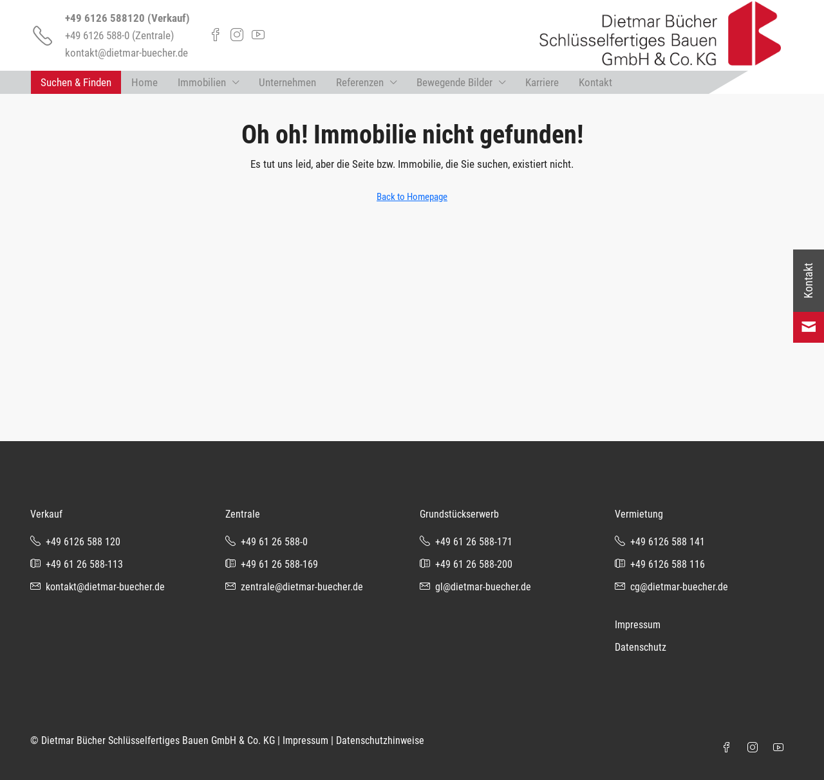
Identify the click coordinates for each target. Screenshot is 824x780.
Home (144, 82)
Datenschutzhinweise (380, 740)
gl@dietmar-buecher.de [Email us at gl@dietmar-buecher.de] (483, 587)
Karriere (542, 82)
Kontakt (595, 82)
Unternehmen (287, 82)
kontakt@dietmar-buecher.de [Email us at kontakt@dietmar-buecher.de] (105, 587)
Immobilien (202, 82)
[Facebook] (729, 748)
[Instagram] (755, 748)
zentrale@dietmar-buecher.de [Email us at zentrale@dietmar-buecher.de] (302, 587)
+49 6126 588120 (105, 18)
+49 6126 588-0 (97, 35)
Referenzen (360, 82)
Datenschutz (640, 647)
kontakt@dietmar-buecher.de (126, 52)
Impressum (637, 625)
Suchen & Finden (76, 82)
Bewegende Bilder (454, 82)
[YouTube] (781, 748)
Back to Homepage (412, 197)
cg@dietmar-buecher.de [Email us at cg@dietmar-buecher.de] (679, 587)
